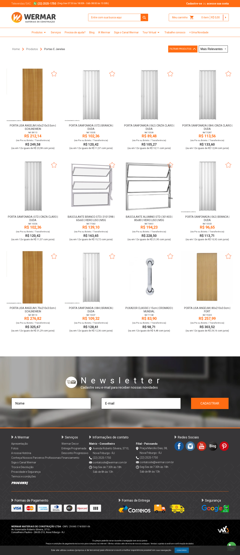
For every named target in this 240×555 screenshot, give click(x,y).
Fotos (14, 448)
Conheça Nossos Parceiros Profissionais (36, 457)
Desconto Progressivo (75, 453)
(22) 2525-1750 (102, 457)
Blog (91, 32)
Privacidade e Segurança (25, 471)
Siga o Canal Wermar (126, 32)
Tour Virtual (151, 32)
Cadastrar (209, 403)
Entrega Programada (74, 448)
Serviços (56, 32)
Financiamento (70, 457)
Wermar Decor (70, 443)
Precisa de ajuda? (75, 32)
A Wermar (104, 32)
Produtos (39, 32)
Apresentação (19, 443)
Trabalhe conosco (174, 32)
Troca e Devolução (22, 467)
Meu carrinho (183, 17)
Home (16, 49)
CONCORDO (182, 550)
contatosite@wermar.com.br (110, 462)
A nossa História (21, 453)
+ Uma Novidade (198, 32)
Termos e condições (23, 476)
